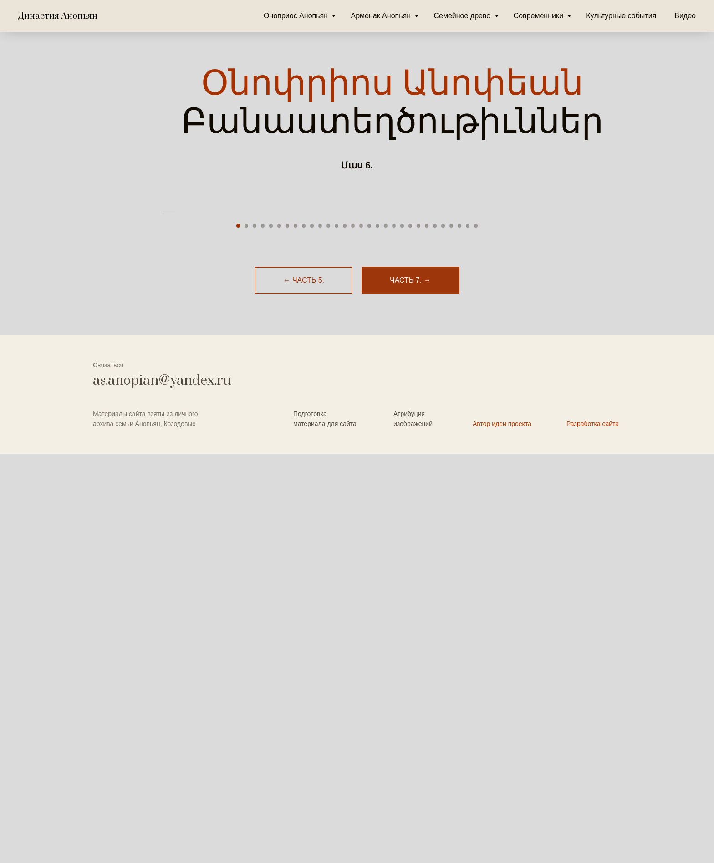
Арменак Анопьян (382, 16)
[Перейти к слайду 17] (369, 635)
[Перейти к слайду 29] (467, 635)
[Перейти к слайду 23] (418, 635)
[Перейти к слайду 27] (451, 635)
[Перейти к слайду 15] (353, 635)
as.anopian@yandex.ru (162, 789)
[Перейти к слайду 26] (443, 635)
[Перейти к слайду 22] (410, 635)
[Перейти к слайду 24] (426, 635)
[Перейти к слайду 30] (476, 635)
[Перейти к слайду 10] (312, 635)
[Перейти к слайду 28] (459, 635)
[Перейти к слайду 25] (435, 635)
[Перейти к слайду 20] (394, 635)
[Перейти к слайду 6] (279, 635)
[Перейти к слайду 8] (295, 635)
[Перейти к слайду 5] (271, 635)
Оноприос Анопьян (297, 16)
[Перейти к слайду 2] (246, 635)
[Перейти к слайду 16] (361, 635)
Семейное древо (463, 16)
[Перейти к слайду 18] (377, 635)
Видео (685, 16)
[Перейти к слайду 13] (336, 635)
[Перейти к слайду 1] (238, 635)
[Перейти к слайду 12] (328, 635)
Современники (540, 16)
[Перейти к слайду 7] (287, 635)
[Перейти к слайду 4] (263, 635)
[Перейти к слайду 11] (320, 635)
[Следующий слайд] (552, 416)
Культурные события (621, 16)
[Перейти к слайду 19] (386, 635)
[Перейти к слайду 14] (345, 635)
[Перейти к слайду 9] (304, 635)
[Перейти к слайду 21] (402, 635)
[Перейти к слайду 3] (254, 635)
